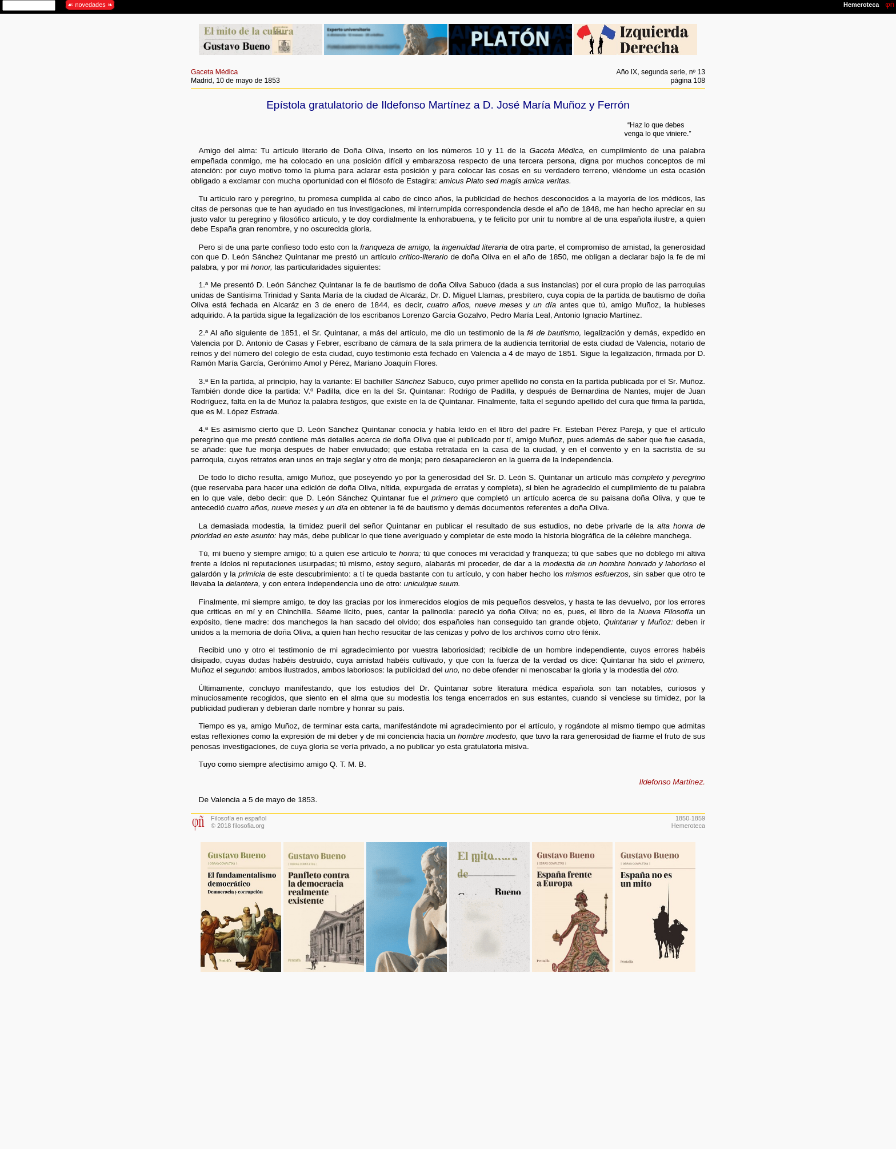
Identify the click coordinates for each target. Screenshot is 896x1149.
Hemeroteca (688, 825)
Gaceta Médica (214, 72)
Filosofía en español (238, 818)
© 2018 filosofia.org (238, 825)
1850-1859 (690, 818)
